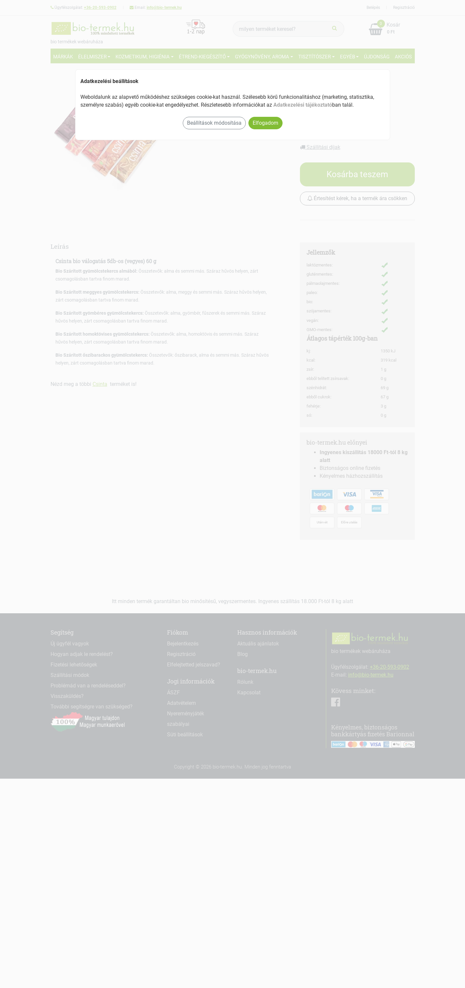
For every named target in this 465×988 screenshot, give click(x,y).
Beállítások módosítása (214, 123)
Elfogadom (265, 123)
